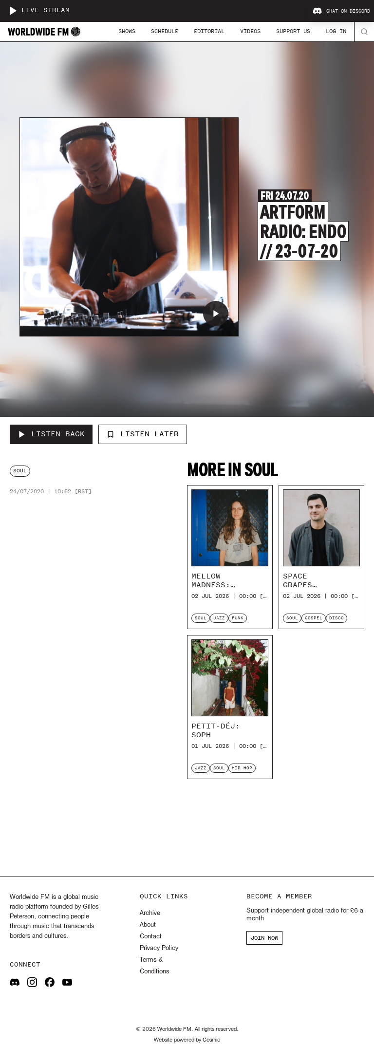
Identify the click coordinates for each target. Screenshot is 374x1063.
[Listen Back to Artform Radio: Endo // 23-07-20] (51, 434)
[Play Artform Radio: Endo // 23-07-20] (215, 313)
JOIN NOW (264, 937)
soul (20, 470)
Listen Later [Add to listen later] (143, 433)
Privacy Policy (159, 948)
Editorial (209, 31)
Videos (250, 31)
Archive (150, 913)
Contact (151, 936)
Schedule (164, 31)
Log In (336, 31)
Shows (126, 31)
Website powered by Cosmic (187, 1040)
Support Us (293, 31)
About (148, 925)
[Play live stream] (13, 11)
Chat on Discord (341, 11)
